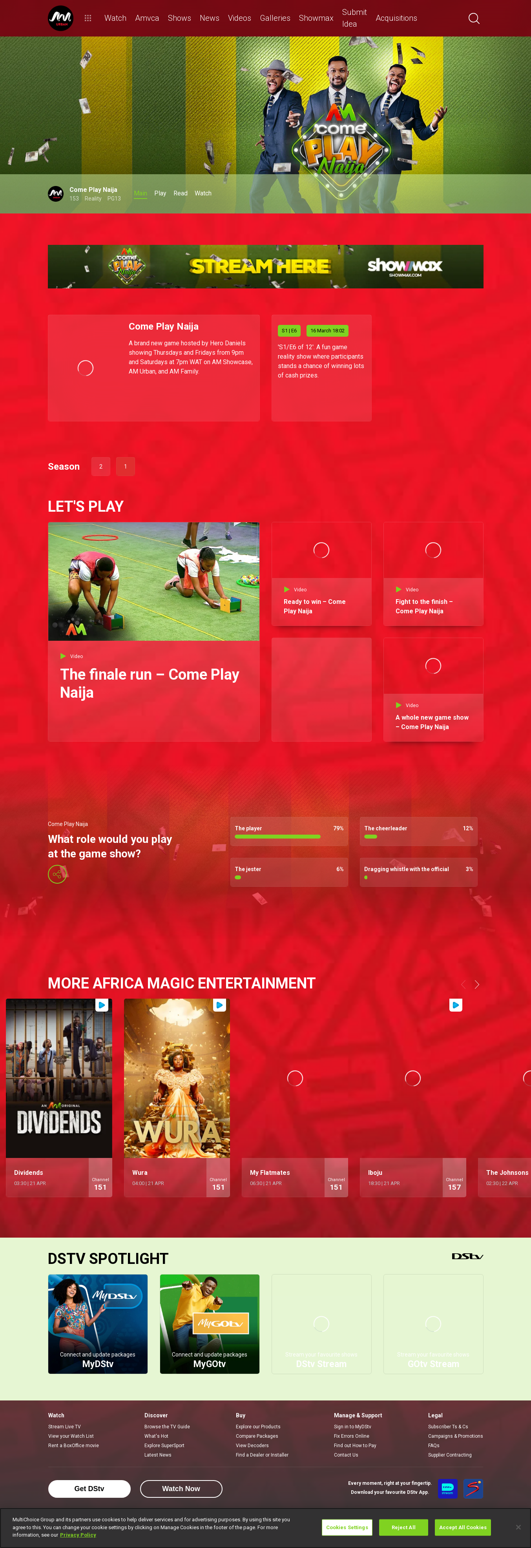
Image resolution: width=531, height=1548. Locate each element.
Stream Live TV (64, 1426)
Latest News (158, 1455)
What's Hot (156, 1436)
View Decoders (252, 1445)
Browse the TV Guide (167, 1426)
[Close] (518, 1527)
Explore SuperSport (164, 1445)
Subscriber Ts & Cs (448, 1426)
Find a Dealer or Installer (262, 1455)
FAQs (434, 1445)
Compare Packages (257, 1436)
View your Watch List (71, 1436)
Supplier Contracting (450, 1455)
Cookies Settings (347, 1527)
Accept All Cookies (463, 1527)
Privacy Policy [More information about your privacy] (78, 1535)
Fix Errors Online (351, 1436)
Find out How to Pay (355, 1445)
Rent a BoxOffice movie (73, 1445)
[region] (265, 1528)
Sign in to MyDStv (352, 1426)
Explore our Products (258, 1426)
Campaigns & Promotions (455, 1436)
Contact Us (346, 1455)
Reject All (404, 1527)
